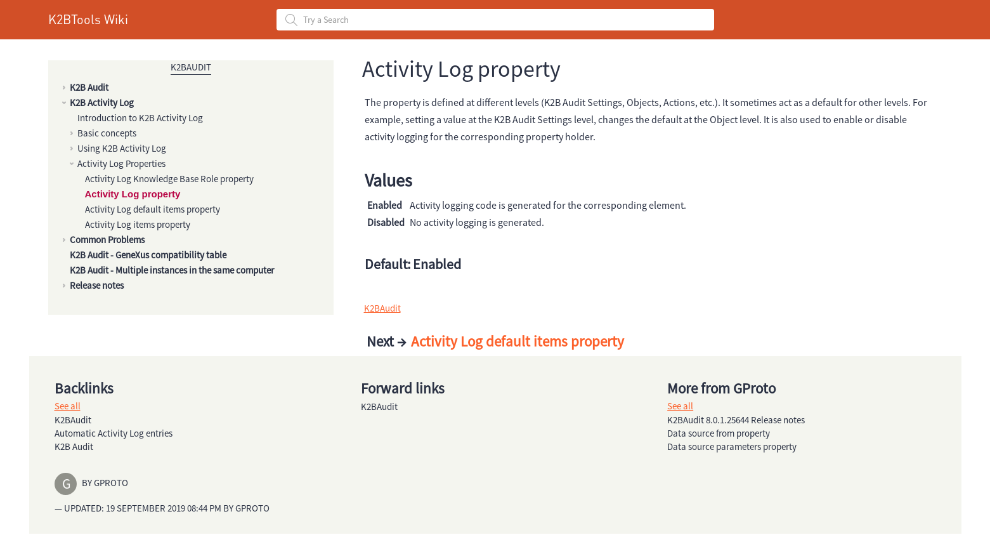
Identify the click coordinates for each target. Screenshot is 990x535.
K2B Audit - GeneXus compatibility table (148, 255)
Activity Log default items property (152, 209)
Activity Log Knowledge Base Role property (169, 179)
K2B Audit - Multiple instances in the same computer (172, 270)
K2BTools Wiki (88, 19)
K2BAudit (191, 67)
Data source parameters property (732, 446)
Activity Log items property (137, 224)
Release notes (97, 285)
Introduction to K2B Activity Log (140, 118)
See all (68, 406)
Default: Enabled (413, 264)
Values (388, 180)
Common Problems (107, 240)
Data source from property (718, 433)
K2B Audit (89, 87)
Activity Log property (133, 193)
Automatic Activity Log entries (114, 433)
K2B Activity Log (102, 102)
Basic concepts (106, 133)
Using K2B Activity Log (121, 148)
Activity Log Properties (121, 163)
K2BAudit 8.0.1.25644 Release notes (736, 420)
